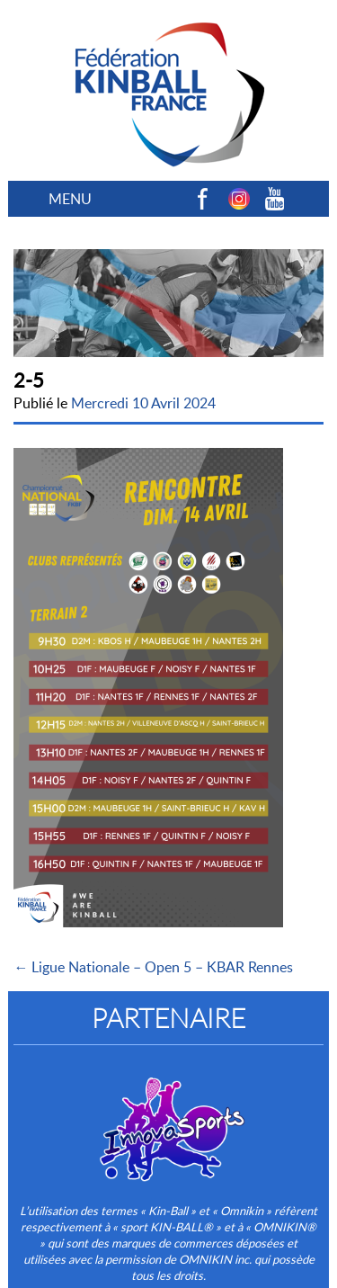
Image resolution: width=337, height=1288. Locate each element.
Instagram (239, 199)
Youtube (275, 199)
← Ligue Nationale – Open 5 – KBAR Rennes (153, 967)
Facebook (203, 199)
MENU (70, 199)
